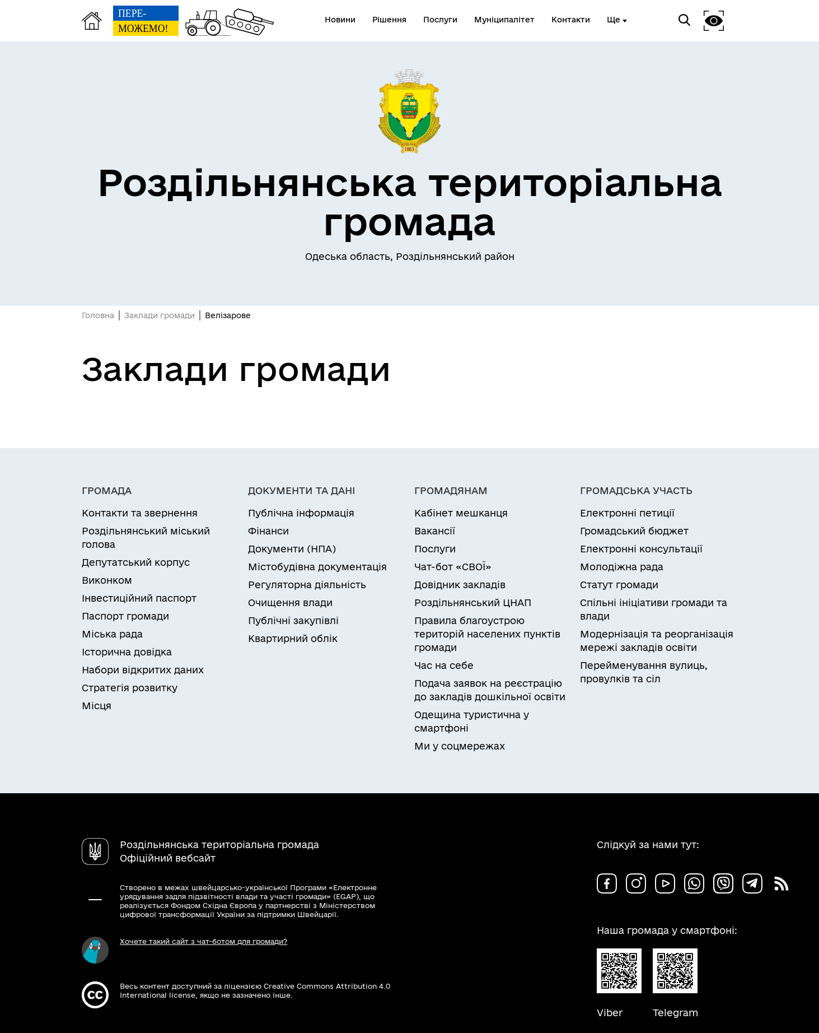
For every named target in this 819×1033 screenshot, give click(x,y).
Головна (98, 315)
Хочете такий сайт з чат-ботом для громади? (203, 941)
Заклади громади (159, 315)
